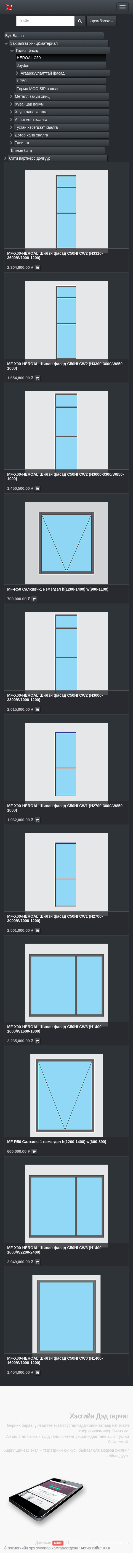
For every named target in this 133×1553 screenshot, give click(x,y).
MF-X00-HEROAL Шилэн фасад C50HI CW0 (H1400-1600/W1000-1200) (55, 1360)
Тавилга (22, 143)
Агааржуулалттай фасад (43, 73)
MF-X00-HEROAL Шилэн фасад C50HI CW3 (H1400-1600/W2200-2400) (55, 1250)
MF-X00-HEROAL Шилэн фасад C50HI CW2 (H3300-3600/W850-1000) (65, 366)
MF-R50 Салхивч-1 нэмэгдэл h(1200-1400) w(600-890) (56, 1141)
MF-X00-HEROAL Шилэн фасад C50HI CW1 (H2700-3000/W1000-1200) (55, 918)
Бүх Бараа (14, 35)
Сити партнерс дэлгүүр (29, 158)
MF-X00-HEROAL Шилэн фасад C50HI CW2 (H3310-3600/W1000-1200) (55, 255)
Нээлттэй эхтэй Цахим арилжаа (99, 1542)
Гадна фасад (27, 50)
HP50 (21, 81)
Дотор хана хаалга (31, 135)
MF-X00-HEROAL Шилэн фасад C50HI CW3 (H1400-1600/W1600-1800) (55, 1029)
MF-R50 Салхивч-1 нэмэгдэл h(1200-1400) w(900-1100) (57, 589)
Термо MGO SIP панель (38, 88)
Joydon (23, 65)
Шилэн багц (21, 150)
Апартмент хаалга (31, 119)
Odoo (58, 1542)
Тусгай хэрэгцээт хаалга (36, 127)
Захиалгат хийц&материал (34, 43)
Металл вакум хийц (32, 96)
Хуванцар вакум (29, 104)
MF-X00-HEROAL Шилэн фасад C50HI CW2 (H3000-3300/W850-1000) (65, 476)
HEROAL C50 (29, 58)
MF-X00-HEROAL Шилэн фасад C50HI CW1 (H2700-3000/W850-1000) (65, 808)
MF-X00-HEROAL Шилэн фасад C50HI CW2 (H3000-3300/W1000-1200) (55, 697)
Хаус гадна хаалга (31, 112)
